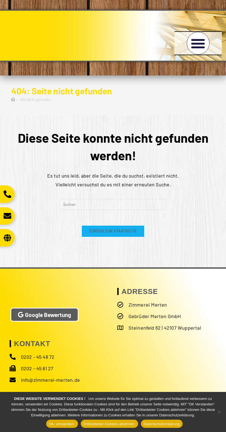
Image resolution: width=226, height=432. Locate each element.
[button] (198, 43)
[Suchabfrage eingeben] (113, 204)
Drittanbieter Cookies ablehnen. (109, 424)
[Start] (13, 99)
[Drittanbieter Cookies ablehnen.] (219, 412)
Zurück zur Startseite (113, 232)
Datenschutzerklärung (162, 424)
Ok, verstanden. (62, 424)
